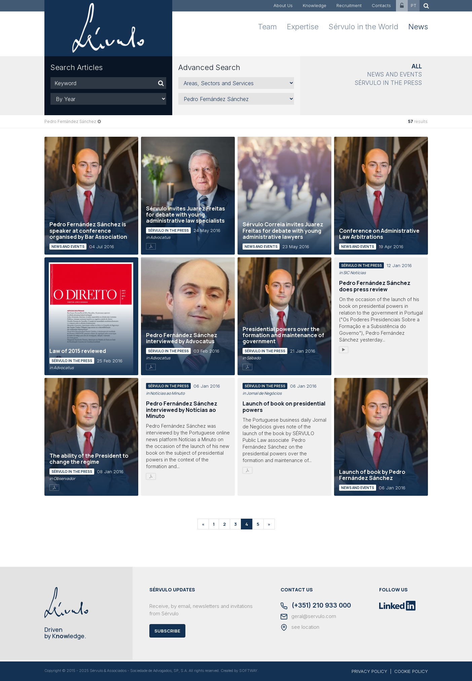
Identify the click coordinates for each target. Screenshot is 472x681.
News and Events (394, 74)
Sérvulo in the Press (388, 82)
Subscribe (167, 631)
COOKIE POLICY (411, 671)
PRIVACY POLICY (369, 671)
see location (300, 627)
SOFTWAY (248, 670)
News (418, 26)
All (416, 66)
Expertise (303, 26)
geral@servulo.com (308, 616)
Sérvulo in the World (363, 26)
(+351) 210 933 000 (316, 606)
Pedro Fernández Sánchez (70, 121)
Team (267, 26)
